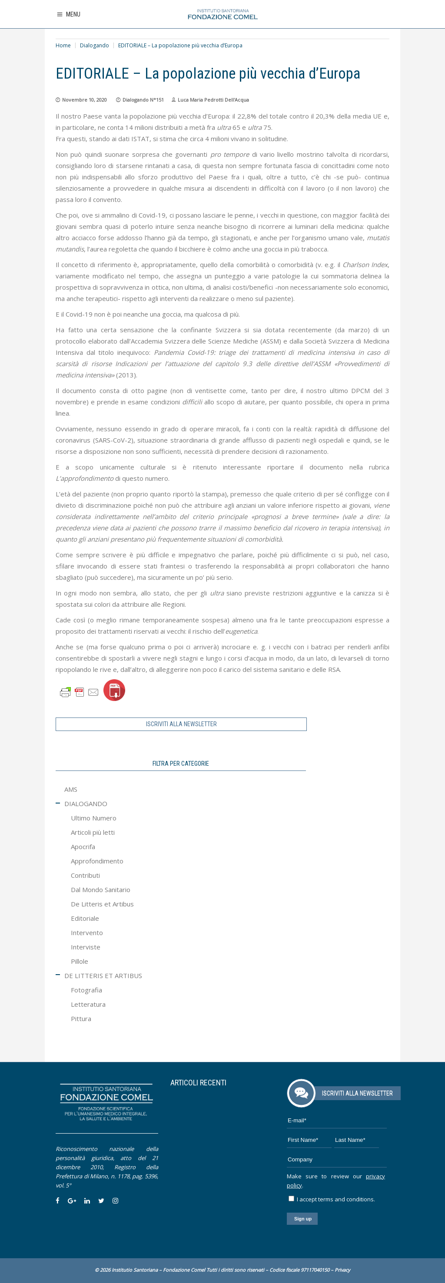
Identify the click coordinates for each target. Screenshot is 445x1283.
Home (63, 45)
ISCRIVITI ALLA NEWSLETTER (181, 724)
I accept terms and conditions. (332, 1199)
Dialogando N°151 (143, 99)
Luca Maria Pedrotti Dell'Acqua (213, 99)
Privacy (342, 1269)
